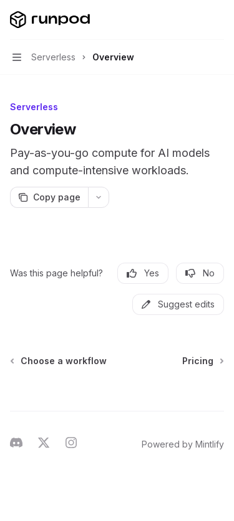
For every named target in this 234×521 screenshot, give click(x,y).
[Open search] (194, 20)
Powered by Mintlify (183, 444)
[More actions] (218, 20)
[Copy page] (49, 197)
